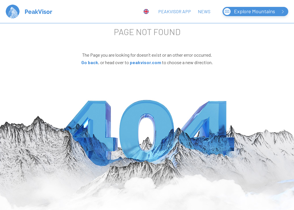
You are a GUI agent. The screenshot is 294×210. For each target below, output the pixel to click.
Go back (89, 62)
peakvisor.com (145, 62)
